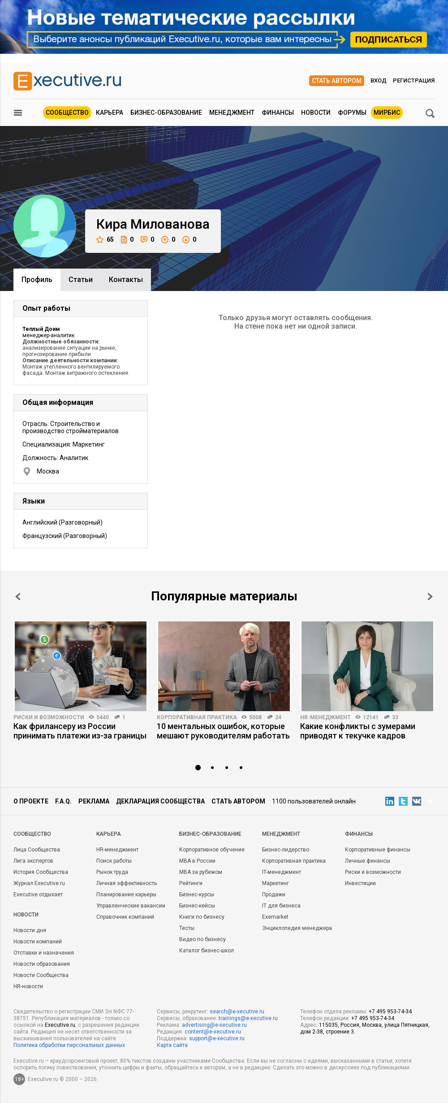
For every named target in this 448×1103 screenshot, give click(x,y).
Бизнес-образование (166, 112)
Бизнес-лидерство (285, 850)
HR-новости (28, 986)
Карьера (109, 112)
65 (105, 239)
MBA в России (197, 861)
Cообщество (32, 834)
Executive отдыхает (38, 894)
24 (278, 717)
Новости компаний (37, 941)
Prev (17, 596)
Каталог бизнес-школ (206, 950)
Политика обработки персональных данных (69, 1045)
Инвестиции (360, 883)
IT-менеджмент (281, 872)
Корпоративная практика (197, 717)
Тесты (186, 928)
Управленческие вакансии (130, 906)
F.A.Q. (63, 801)
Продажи (273, 894)
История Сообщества (40, 872)
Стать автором (337, 80)
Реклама (93, 801)
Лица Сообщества (36, 850)
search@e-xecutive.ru (237, 1011)
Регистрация (414, 80)
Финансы (278, 112)
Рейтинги (190, 883)
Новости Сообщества (41, 975)
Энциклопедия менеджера (297, 928)
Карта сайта (172, 1045)
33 (395, 717)
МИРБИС (387, 112)
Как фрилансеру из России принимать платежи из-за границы (79, 730)
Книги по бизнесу (201, 917)
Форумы (352, 112)
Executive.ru (60, 1025)
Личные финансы (367, 861)
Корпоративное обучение (212, 850)
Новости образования (41, 964)
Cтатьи (81, 279)
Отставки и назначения (43, 953)
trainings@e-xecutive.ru (248, 1018)
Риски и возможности (48, 717)
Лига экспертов (33, 861)
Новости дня (29, 930)
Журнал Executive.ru (39, 883)
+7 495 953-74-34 (390, 1011)
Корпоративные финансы (377, 850)
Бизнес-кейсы (197, 906)
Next (430, 596)
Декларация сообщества (160, 801)
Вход (378, 80)
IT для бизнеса (281, 906)
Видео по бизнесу (202, 939)
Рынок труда (112, 872)
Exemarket (275, 917)
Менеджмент (231, 112)
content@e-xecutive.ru (213, 1032)
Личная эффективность (126, 883)
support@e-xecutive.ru (217, 1038)
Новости (316, 112)
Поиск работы (114, 861)
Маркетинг (275, 883)
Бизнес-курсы (196, 894)
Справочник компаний (125, 917)
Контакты (126, 279)
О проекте (30, 801)
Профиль (37, 279)
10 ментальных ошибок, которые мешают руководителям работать (223, 730)
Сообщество (67, 112)
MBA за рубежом (200, 872)
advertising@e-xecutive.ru (214, 1025)
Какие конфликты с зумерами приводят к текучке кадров (357, 730)
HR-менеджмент (325, 717)
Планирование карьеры (126, 894)
